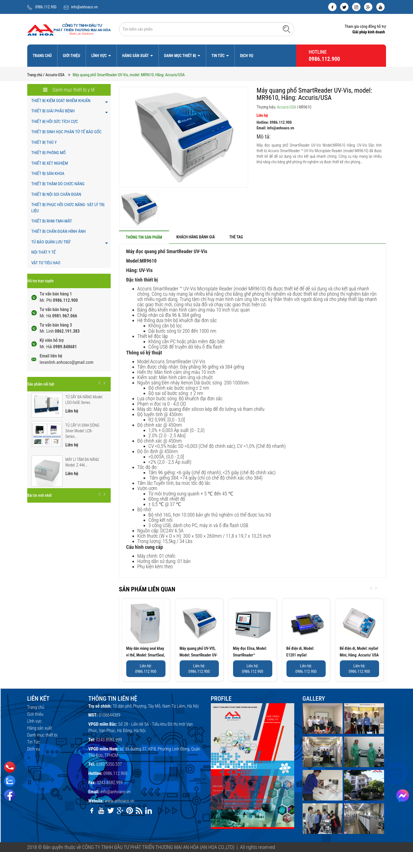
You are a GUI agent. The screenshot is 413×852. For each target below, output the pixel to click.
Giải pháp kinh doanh (368, 32)
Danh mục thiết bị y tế (69, 90)
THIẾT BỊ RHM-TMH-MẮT (51, 221)
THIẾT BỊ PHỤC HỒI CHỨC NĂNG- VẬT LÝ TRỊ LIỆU (68, 207)
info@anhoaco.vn (84, 7)
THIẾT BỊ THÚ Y (44, 142)
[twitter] (344, 7)
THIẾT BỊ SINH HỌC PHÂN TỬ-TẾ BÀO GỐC (66, 131)
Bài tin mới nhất (40, 495)
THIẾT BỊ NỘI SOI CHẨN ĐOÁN (56, 194)
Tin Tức (218, 55)
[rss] (139, 810)
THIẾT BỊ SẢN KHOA (48, 173)
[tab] (144, 237)
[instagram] (356, 7)
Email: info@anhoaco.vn (275, 128)
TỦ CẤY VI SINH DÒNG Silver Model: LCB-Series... (82, 431)
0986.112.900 (46, 7)
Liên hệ (262, 115)
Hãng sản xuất (135, 55)
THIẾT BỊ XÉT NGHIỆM (49, 163)
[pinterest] (129, 810)
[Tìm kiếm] (286, 28)
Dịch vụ (246, 55)
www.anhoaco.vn (119, 801)
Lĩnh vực (99, 55)
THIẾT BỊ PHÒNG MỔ (48, 152)
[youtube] (380, 7)
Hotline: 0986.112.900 (274, 122)
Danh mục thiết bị (180, 55)
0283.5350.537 (109, 764)
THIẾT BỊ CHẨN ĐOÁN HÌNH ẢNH (58, 231)
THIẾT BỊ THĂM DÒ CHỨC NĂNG (58, 183)
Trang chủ (42, 55)
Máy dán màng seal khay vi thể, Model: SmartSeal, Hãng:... (145, 655)
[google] (368, 7)
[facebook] (332, 7)
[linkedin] (148, 810)
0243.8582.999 (109, 739)
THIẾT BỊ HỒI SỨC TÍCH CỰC (54, 121)
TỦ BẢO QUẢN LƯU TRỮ (50, 242)
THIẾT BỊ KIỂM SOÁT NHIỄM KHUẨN (61, 100)
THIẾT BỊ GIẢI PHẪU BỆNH (53, 110)
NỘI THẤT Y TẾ (43, 252)
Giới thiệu (71, 55)
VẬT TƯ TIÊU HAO (45, 262)
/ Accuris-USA (54, 75)
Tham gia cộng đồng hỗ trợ (365, 26)
